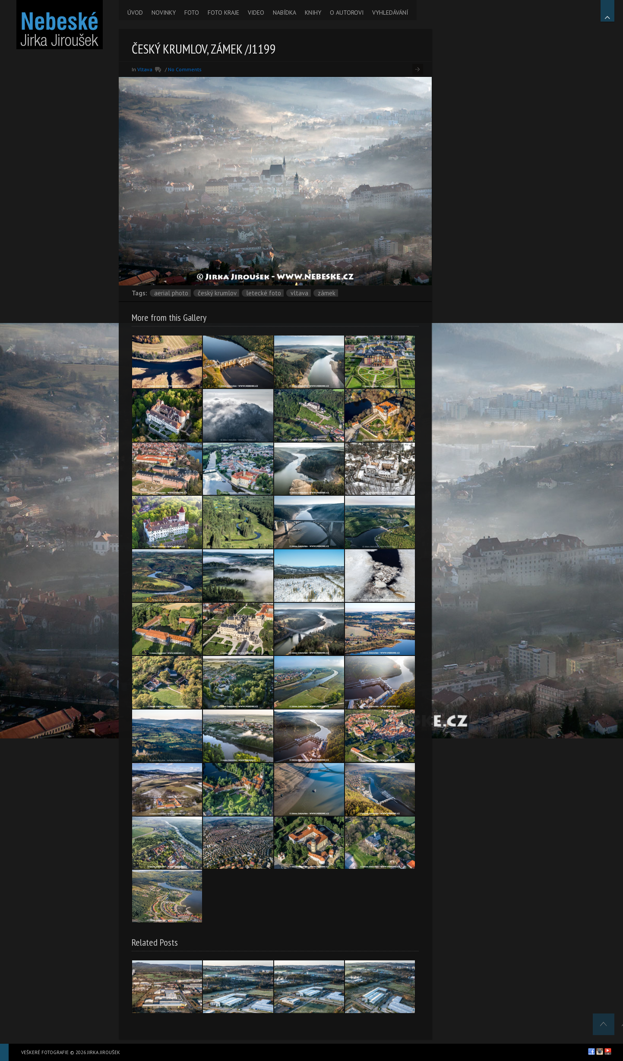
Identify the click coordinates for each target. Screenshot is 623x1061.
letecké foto (263, 293)
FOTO (191, 12)
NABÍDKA (284, 12)
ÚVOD (135, 12)
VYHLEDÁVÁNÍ (390, 12)
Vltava (144, 69)
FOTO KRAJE (223, 12)
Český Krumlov (217, 293)
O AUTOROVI (347, 12)
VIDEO (256, 12)
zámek (326, 293)
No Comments (185, 69)
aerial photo (171, 293)
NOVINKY (164, 12)
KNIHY (313, 12)
